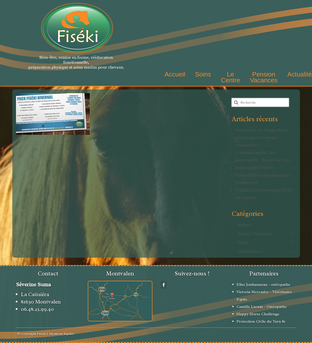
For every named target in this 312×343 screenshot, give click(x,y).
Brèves (244, 224)
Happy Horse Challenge (258, 314)
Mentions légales (61, 333)
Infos (243, 242)
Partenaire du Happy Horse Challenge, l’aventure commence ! (262, 137)
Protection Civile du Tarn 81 (261, 321)
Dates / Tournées (255, 233)
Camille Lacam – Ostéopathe (262, 306)
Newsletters (250, 251)
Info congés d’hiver (254, 167)
